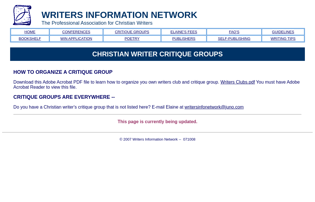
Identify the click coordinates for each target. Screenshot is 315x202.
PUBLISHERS (183, 38)
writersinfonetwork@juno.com (214, 107)
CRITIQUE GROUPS (132, 32)
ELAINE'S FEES (183, 32)
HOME (29, 32)
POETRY (132, 38)
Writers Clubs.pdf (237, 82)
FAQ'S (234, 32)
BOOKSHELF (30, 38)
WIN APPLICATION (76, 38)
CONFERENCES (76, 32)
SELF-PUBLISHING (234, 38)
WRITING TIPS (283, 38)
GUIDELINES (283, 32)
